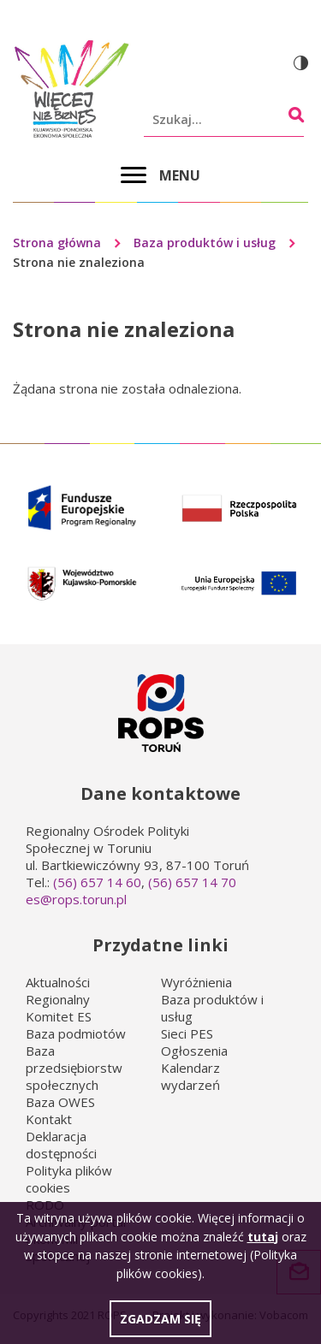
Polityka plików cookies (69, 1179)
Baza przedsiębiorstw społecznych (74, 1067)
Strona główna (57, 242)
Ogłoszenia (194, 1050)
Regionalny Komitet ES (59, 1008)
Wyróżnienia (196, 982)
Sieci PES (187, 1033)
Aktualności (58, 982)
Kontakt (49, 1119)
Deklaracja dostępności (61, 1145)
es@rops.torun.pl (76, 899)
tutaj (262, 1243)
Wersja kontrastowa (301, 63)
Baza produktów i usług (205, 242)
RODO (45, 1204)
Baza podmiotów (76, 1033)
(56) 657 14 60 (97, 882)
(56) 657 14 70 (192, 882)
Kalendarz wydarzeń (190, 1076)
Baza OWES (60, 1101)
